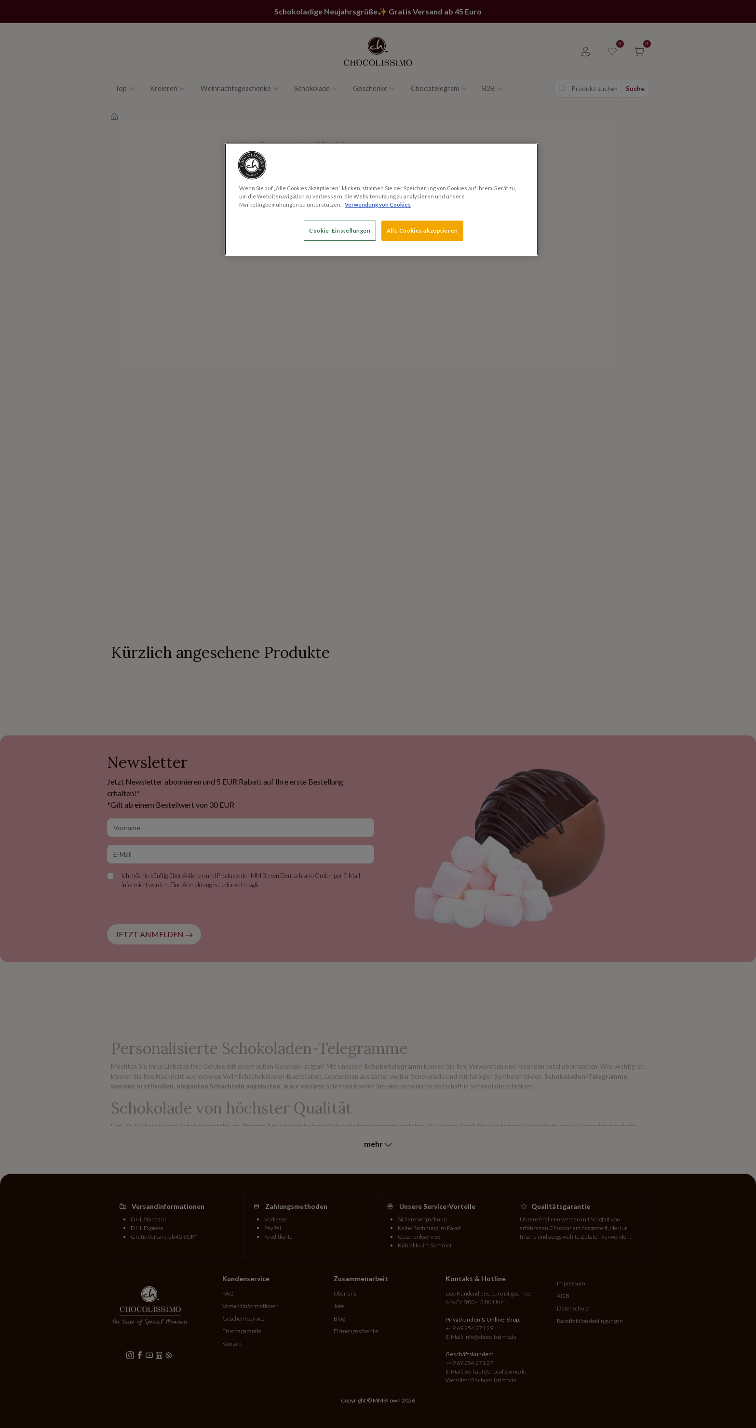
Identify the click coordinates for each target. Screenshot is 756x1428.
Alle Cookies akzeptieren (422, 230)
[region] (381, 199)
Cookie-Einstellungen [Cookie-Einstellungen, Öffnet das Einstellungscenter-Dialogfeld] (339, 230)
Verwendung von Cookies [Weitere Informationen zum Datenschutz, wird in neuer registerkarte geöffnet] (378, 204)
